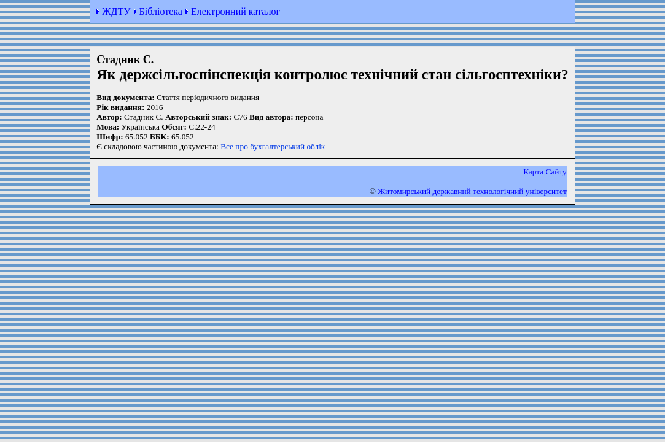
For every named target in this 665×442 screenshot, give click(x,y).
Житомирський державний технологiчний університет (472, 191)
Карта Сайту (545, 171)
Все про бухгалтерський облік (272, 146)
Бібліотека (160, 11)
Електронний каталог (235, 11)
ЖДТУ (116, 11)
